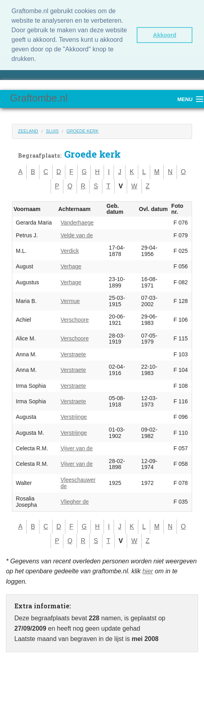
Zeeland (28, 131)
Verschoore (75, 320)
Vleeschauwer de (78, 483)
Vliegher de (75, 501)
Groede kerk (83, 131)
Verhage (71, 266)
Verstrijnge (74, 417)
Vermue (70, 301)
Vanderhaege (77, 222)
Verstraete (73, 354)
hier (147, 571)
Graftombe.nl (39, 98)
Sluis (52, 131)
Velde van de (77, 235)
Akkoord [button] (164, 35)
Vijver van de (77, 448)
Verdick (70, 251)
